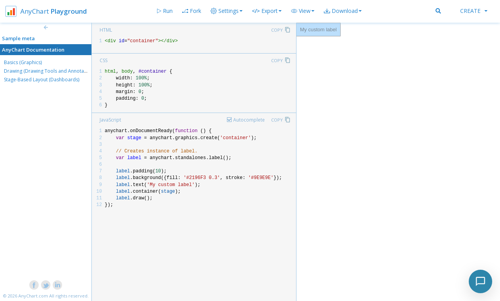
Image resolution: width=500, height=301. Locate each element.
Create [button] (474, 10)
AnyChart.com (33, 296)
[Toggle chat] (480, 281)
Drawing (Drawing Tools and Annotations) (50, 71)
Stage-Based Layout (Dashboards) (41, 79)
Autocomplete (249, 119)
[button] (302, 11)
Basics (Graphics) (23, 62)
